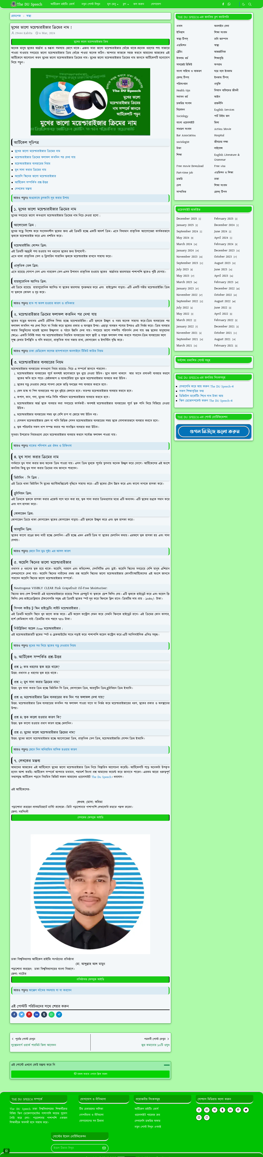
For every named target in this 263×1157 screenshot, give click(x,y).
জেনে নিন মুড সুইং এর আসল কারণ (50, 551)
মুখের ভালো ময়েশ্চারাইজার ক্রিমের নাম (38, 151)
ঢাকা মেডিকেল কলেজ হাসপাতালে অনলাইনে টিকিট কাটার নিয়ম (66, 351)
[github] (207, 1118)
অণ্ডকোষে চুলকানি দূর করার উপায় (49, 198)
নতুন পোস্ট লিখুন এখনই (148, 1127)
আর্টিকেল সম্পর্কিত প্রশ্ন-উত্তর (32, 182)
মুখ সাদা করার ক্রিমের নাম (31, 170)
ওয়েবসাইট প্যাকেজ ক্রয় (147, 1115)
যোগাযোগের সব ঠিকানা (91, 1121)
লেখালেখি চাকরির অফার (147, 1121)
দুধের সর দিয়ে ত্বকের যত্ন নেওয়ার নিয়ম (52, 646)
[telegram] (214, 1110)
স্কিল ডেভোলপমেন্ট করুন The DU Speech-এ (206, 401)
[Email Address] (75, 1148)
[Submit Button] (104, 1148)
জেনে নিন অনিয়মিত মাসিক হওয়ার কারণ (53, 749)
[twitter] (246, 1110)
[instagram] (199, 1118)
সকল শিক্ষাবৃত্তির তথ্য (191, 391)
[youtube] (207, 1110)
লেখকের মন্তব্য (24, 189)
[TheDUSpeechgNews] (214, 431)
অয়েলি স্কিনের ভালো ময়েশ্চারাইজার (35, 176)
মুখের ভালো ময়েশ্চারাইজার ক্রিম (90, 42)
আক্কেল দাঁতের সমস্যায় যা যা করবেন (50, 990)
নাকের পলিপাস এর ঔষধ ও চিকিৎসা (50, 446)
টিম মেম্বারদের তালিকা (91, 1109)
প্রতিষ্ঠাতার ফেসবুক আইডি (90, 979)
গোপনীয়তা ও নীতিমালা (91, 1115)
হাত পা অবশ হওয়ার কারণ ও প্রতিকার (51, 303)
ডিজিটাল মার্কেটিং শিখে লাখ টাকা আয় (201, 396)
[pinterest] (238, 1110)
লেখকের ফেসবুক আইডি (90, 817)
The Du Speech (101, 777)
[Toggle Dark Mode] (243, 4)
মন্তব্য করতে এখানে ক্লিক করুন (90, 1074)
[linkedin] (230, 1110)
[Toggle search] (250, 4)
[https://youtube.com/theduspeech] (235, 4)
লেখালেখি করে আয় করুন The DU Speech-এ (206, 386)
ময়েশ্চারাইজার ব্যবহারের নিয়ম (33, 164)
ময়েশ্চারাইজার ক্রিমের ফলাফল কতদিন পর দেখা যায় (46, 157)
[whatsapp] (229, 4)
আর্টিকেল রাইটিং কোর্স (146, 1109)
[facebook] (223, 4)
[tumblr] (222, 1110)
